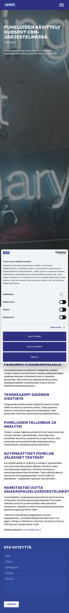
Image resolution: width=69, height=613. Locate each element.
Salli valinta (34, 347)
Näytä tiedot (55, 327)
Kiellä (34, 357)
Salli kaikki (34, 336)
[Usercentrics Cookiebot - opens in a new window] (55, 252)
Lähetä (11, 604)
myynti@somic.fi (32, 529)
